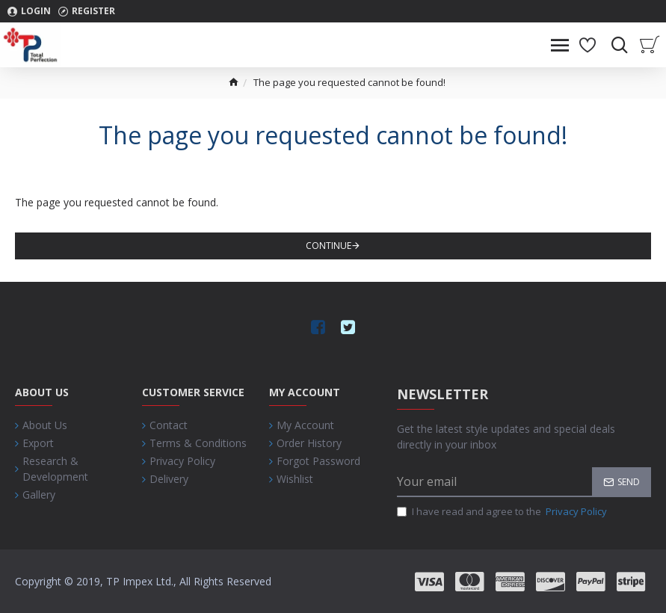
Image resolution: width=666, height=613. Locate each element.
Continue (328, 245)
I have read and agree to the (503, 512)
